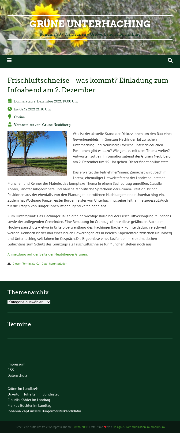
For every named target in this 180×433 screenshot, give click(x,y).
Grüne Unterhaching (90, 24)
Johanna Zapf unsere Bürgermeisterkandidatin (44, 411)
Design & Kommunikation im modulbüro (139, 427)
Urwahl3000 (80, 427)
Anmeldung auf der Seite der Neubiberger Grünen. (48, 254)
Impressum (16, 364)
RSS (11, 369)
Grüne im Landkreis (23, 388)
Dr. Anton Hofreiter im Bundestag (34, 394)
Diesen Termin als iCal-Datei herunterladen (39, 264)
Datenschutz (17, 375)
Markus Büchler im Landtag (29, 405)
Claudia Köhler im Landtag (29, 399)
